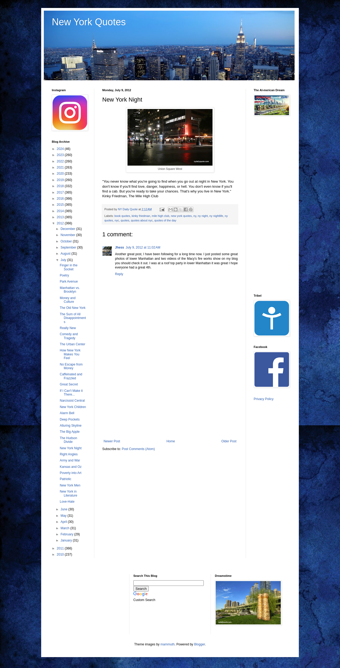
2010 (61, 554)
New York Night (71, 448)
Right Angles (69, 454)
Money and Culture (67, 300)
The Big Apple (70, 432)
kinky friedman (141, 215)
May (64, 516)
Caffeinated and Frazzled (71, 376)
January (67, 540)
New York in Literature (68, 493)
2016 (61, 198)
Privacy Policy (264, 399)
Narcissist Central (72, 400)
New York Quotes (89, 21)
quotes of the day (165, 220)
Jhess (119, 247)
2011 (61, 548)
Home (171, 441)
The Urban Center (72, 344)
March (65, 528)
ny (194, 215)
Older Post (228, 441)
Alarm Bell (67, 413)
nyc (116, 220)
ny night (203, 215)
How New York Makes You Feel (70, 354)
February (67, 534)
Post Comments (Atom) (138, 449)
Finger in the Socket (69, 267)
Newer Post (112, 441)
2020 (61, 173)
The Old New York (73, 308)
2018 (61, 186)
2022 (61, 161)
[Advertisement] (170, 395)
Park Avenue (69, 281)
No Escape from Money (71, 366)
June (64, 509)
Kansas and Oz (71, 467)
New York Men (70, 485)
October (67, 241)
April (64, 522)
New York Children (73, 407)
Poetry (64, 275)
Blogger (199, 644)
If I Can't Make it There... (71, 392)
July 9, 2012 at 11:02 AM (143, 247)
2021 (61, 167)
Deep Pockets (70, 419)
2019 (61, 180)
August (66, 253)
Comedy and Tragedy (69, 336)
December (68, 229)
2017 (61, 192)
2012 (61, 223)
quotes (125, 220)
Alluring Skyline (71, 425)
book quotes (122, 215)
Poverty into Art (70, 473)
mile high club (160, 215)
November (68, 235)
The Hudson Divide (68, 440)
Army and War (70, 460)
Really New (68, 328)
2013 (61, 217)
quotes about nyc (142, 220)
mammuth (167, 644)
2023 (61, 155)
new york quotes (181, 215)
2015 (61, 205)
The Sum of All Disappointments (73, 318)
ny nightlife (216, 215)
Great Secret (69, 384)
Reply (119, 274)
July (64, 260)
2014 (61, 211)
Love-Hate (67, 501)
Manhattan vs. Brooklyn (70, 289)
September (69, 247)
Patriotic (65, 479)
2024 (61, 149)
